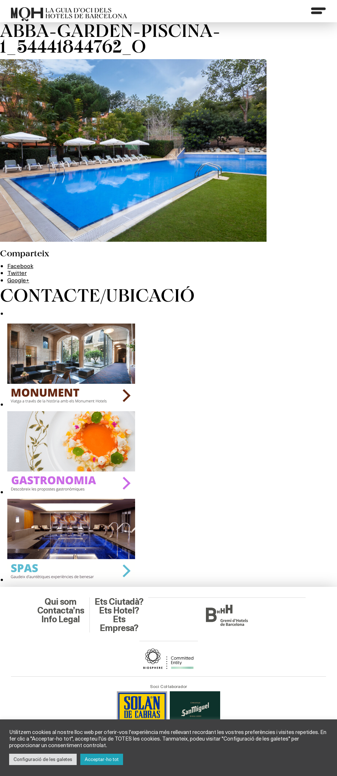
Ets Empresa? (119, 624)
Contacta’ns (60, 610)
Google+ (18, 280)
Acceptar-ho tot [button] (102, 759)
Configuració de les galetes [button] (43, 759)
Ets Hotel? (119, 610)
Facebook (20, 266)
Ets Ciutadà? (119, 601)
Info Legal (60, 619)
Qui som (60, 601)
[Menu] (318, 10)
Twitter (17, 272)
